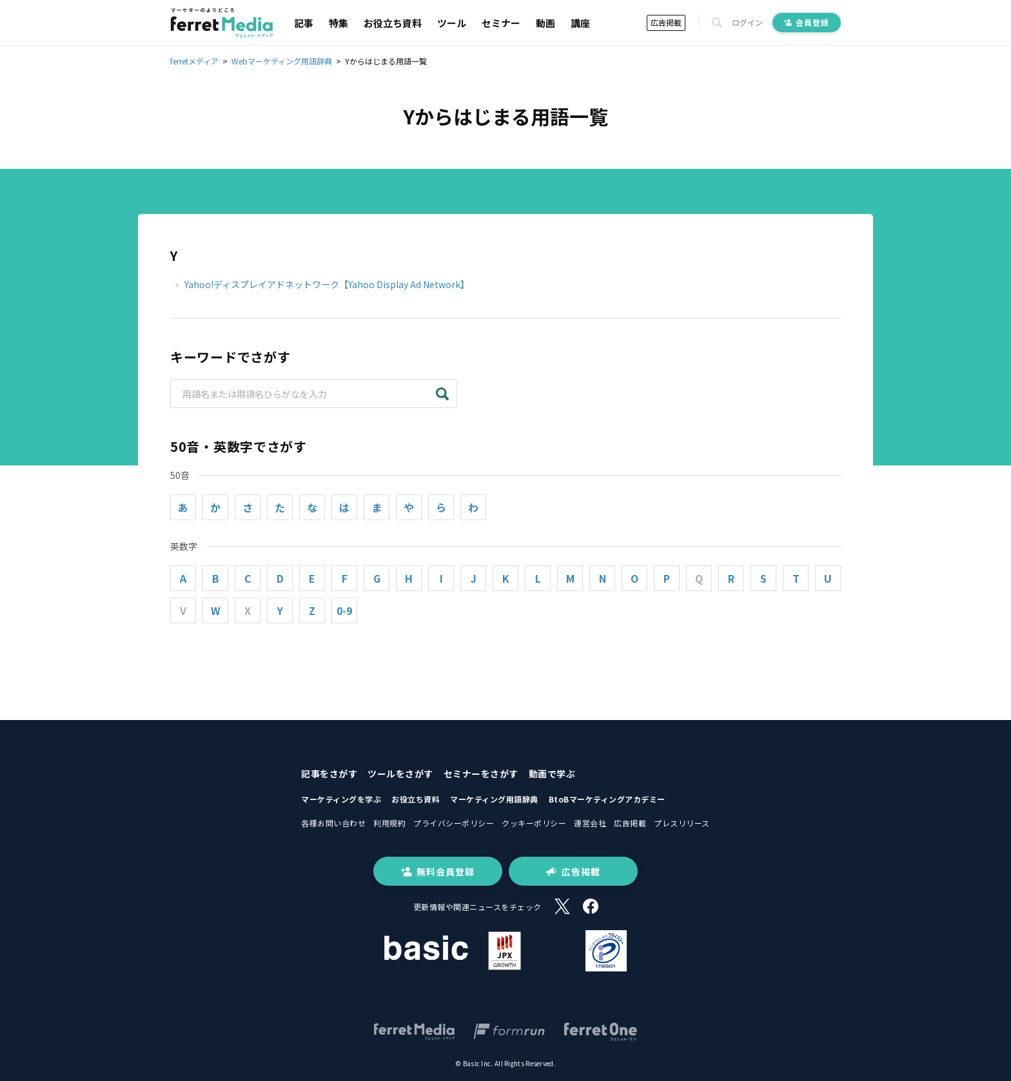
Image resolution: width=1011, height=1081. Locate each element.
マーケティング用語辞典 (494, 799)
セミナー (501, 23)
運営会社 (590, 822)
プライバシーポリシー (453, 822)
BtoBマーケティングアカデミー (607, 799)
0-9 (344, 610)
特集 (338, 23)
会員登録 (806, 22)
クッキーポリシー (534, 822)
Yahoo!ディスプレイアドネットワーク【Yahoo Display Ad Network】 (326, 284)
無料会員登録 (438, 871)
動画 (545, 23)
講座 (580, 23)
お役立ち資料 (393, 23)
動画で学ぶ (552, 773)
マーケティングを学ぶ (341, 799)
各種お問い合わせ (333, 822)
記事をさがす (329, 773)
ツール (451, 23)
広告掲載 (666, 22)
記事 (303, 23)
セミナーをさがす (481, 773)
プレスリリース (682, 822)
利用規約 (389, 822)
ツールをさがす (400, 773)
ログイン (747, 22)
